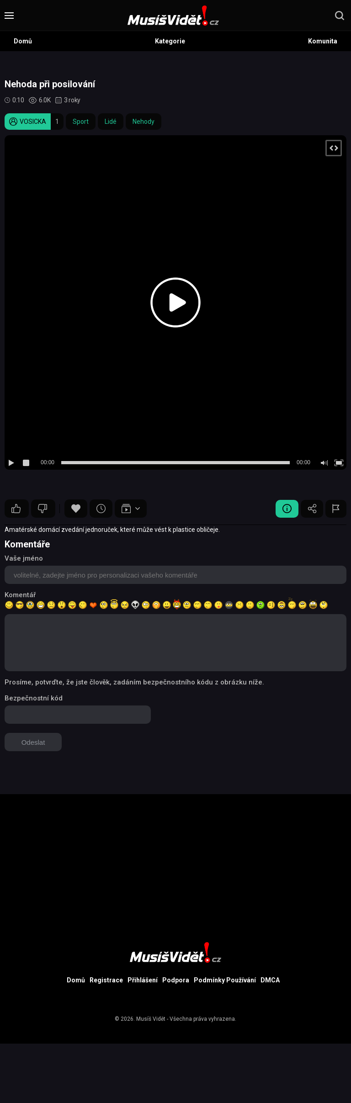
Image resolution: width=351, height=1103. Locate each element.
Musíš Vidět (150, 1019)
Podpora (175, 980)
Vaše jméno (24, 558)
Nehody (143, 121)
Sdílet (311, 508)
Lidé (111, 121)
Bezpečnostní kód (34, 698)
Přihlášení (143, 980)
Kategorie (170, 41)
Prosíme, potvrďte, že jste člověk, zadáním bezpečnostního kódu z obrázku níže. (134, 682)
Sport (81, 121)
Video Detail (286, 508)
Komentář (20, 595)
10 (16, 508)
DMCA (270, 980)
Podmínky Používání (225, 980)
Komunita (322, 41)
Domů (23, 41)
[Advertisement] (175, 858)
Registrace (106, 980)
